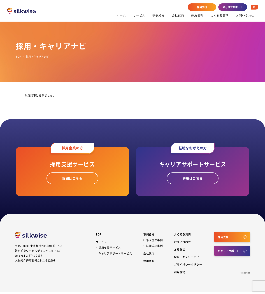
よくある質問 (219, 15)
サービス (139, 15)
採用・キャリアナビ (186, 259)
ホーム (121, 15)
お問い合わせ (245, 15)
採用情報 (197, 15)
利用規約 (179, 274)
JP (254, 7)
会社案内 (178, 15)
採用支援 (202, 7)
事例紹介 (158, 15)
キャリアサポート (233, 7)
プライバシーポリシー (188, 267)
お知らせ (179, 252)
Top (98, 236)
